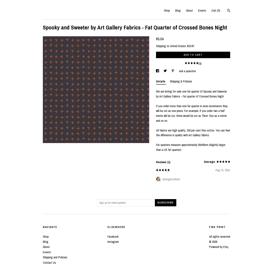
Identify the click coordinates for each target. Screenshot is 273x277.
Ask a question (187, 71)
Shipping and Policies (55, 257)
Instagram (113, 242)
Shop (167, 10)
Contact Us (49, 262)
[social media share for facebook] (158, 71)
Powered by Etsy (218, 247)
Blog (178, 10)
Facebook (112, 236)
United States (178, 46)
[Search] (228, 11)
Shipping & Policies (181, 81)
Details (161, 81)
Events (202, 10)
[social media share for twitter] (166, 71)
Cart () (215, 10)
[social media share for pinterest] (173, 71)
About (189, 10)
